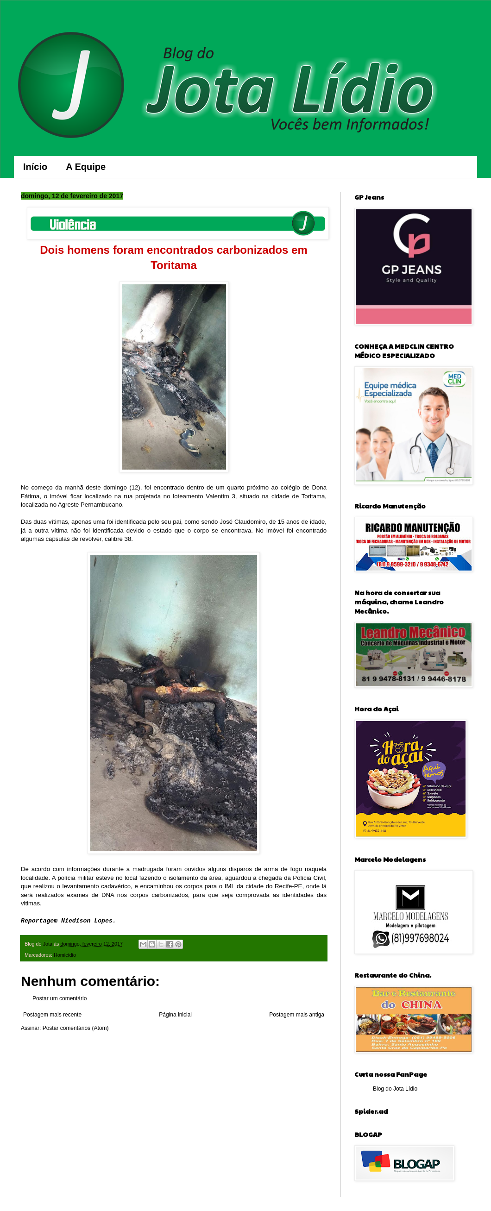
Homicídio (65, 955)
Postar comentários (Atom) (76, 1028)
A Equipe (86, 167)
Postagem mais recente (52, 1014)
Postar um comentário (59, 998)
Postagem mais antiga (296, 1014)
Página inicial (175, 1014)
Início (35, 167)
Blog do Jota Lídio (395, 1089)
